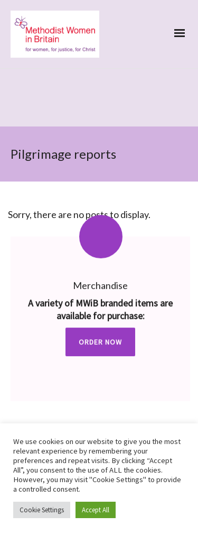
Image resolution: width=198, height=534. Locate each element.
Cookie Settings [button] (42, 509)
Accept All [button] (95, 509)
